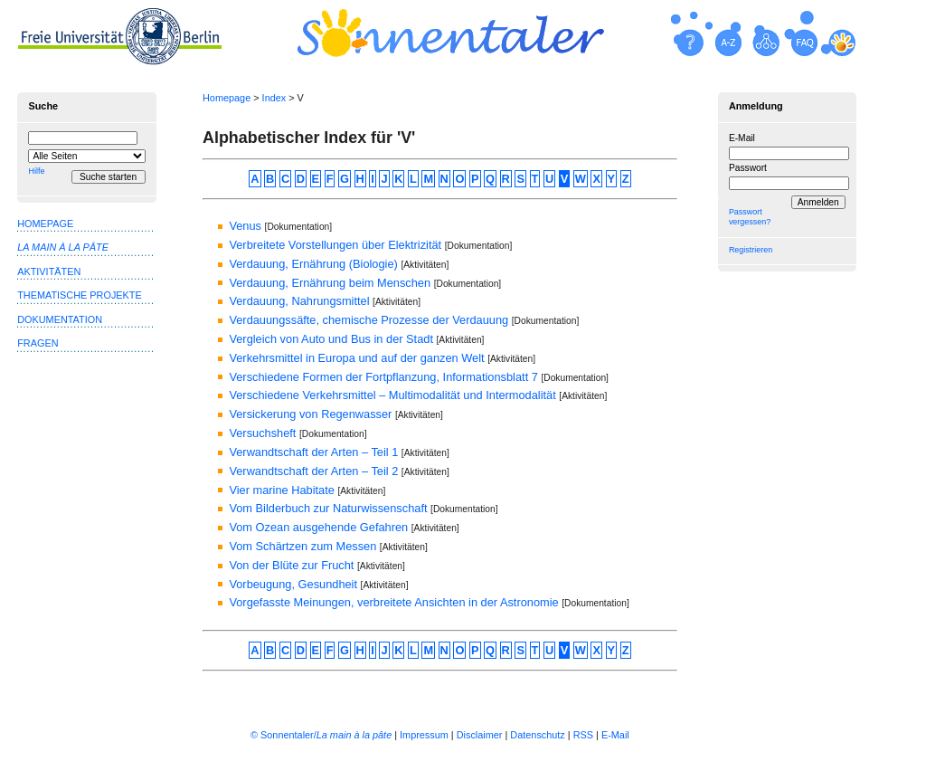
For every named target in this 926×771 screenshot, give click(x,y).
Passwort (748, 168)
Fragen (37, 343)
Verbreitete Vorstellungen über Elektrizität (335, 245)
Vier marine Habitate (281, 490)
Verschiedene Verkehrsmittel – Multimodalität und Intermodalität (392, 395)
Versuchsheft (262, 433)
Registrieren (750, 249)
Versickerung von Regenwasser (310, 414)
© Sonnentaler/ (321, 734)
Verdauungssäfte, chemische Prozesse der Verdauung (368, 320)
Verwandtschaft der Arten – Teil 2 (313, 471)
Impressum (424, 734)
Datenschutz (537, 734)
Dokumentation (59, 319)
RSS (583, 734)
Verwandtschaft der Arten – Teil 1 (313, 452)
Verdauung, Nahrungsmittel (299, 301)
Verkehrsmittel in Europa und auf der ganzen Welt (356, 358)
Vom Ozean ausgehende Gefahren (318, 527)
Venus (245, 226)
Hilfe (36, 171)
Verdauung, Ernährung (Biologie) (313, 264)
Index (274, 97)
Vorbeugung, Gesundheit (293, 584)
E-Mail (742, 138)
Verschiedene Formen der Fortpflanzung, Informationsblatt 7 (383, 377)
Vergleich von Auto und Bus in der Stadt (331, 339)
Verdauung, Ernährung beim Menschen (329, 283)
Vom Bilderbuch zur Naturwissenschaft (328, 508)
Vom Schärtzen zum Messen (302, 546)
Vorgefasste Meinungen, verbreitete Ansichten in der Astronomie (393, 602)
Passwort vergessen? (749, 216)
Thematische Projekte (79, 295)
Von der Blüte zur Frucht (291, 565)
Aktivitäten (48, 271)
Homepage (226, 97)
